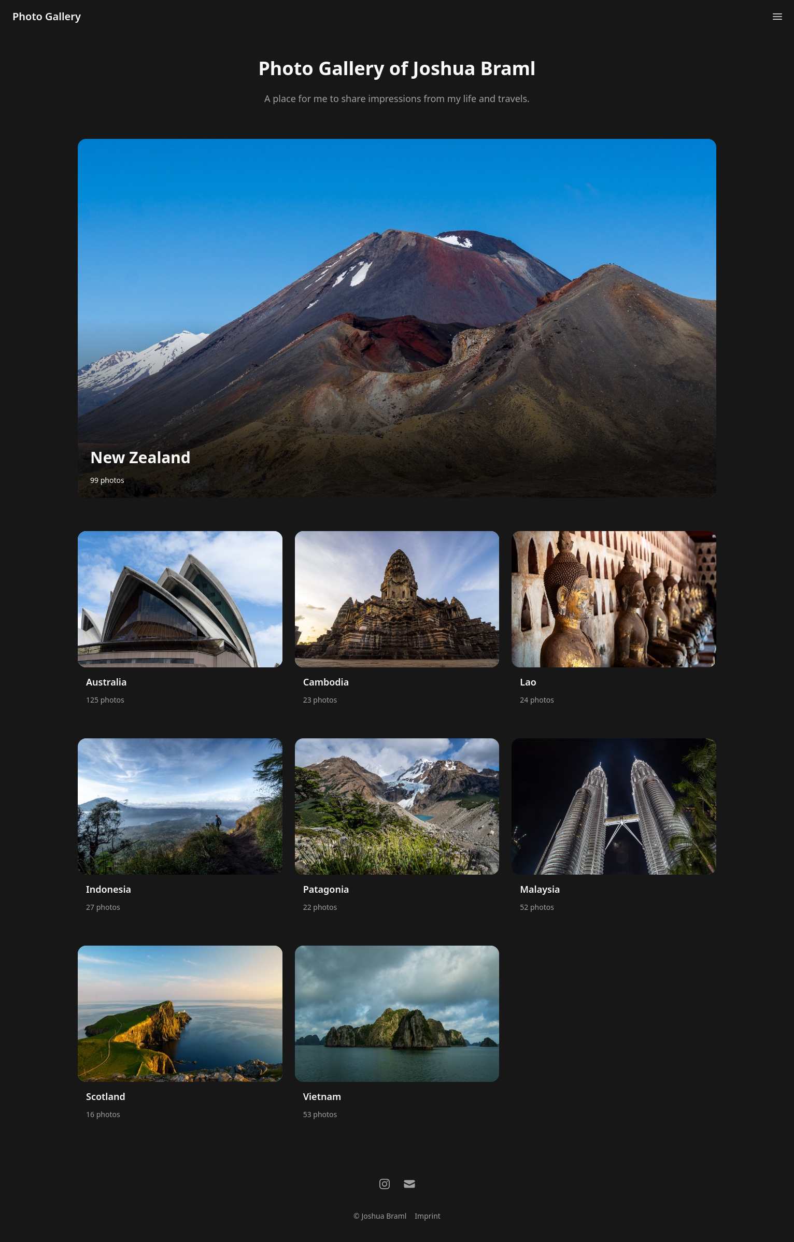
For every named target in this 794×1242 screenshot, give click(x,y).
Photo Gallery (46, 16)
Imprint (428, 1216)
